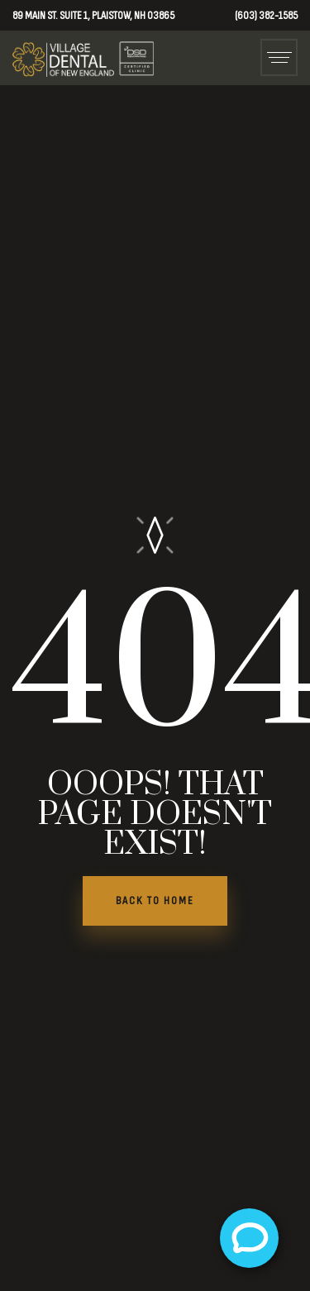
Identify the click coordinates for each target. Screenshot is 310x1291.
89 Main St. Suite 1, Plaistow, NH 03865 (93, 15)
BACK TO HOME (155, 900)
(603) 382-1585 (266, 15)
